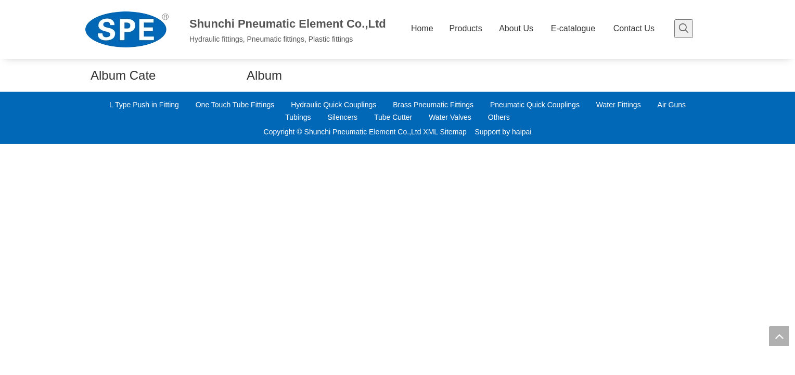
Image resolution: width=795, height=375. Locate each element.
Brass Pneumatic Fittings (433, 105)
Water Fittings (618, 105)
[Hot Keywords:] (683, 28)
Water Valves (450, 117)
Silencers (342, 117)
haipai (521, 132)
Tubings (298, 117)
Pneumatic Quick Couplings (535, 105)
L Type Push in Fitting (144, 105)
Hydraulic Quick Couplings (333, 105)
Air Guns (672, 105)
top (779, 336)
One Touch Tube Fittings (235, 105)
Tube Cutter (393, 117)
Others (499, 117)
